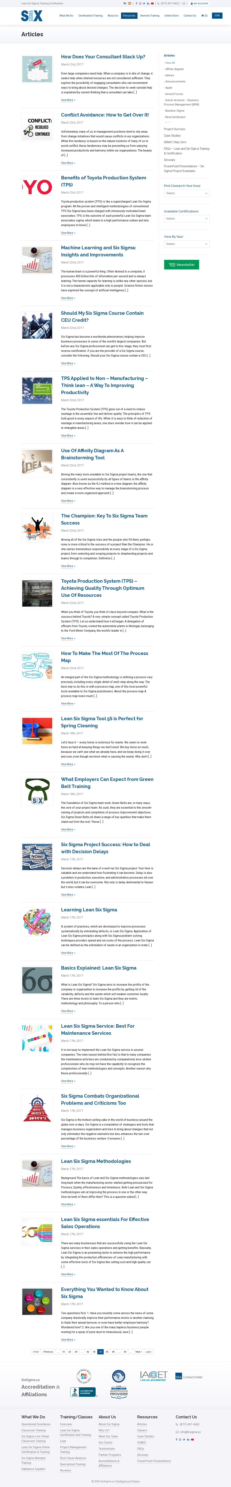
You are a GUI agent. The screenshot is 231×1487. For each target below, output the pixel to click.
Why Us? (104, 1430)
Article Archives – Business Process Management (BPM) (181, 102)
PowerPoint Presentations (154, 1461)
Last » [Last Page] (149, 1351)
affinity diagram (174, 69)
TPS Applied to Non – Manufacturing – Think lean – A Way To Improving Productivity (104, 385)
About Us (113, 15)
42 (88, 1351)
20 (69, 1351)
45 (107, 1351)
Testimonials (107, 1448)
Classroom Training (33, 1430)
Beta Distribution (175, 117)
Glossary (169, 160)
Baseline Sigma (174, 110)
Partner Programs (110, 1455)
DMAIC (141, 1442)
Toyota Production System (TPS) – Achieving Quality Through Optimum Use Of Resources (102, 588)
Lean (63, 1441)
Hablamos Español (33, 1469)
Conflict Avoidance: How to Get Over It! (105, 115)
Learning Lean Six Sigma (89, 909)
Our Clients (106, 1442)
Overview (66, 1424)
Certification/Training (90, 15)
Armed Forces (174, 94)
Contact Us (190, 15)
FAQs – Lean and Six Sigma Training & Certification (186, 151)
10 (63, 1351)
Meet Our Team (108, 1436)
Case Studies (172, 135)
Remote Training (149, 15)
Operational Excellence (35, 1424)
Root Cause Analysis (73, 1458)
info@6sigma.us (188, 1432)
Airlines (169, 75)
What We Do (66, 15)
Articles (169, 55)
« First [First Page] (35, 1351)
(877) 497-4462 (168, 3)
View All (170, 63)
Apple (168, 87)
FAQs (140, 1448)
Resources (129, 15)
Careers (142, 1430)
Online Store (172, 15)
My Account (201, 3)
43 (94, 1351)
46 (113, 1351)
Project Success (174, 129)
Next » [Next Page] (139, 1351)
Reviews (65, 1470)
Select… (188, 193)
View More (67, 100)
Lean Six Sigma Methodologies (96, 1161)
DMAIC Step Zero (175, 142)
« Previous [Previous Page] (47, 1351)
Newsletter (181, 265)
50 (125, 1351)
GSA (217, 15)
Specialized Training (73, 1464)
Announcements (175, 81)
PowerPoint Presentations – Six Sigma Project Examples (184, 169)
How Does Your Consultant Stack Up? (103, 56)
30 (76, 1351)
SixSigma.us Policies (128, 1481)
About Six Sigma (109, 1424)
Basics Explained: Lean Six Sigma (98, 968)
